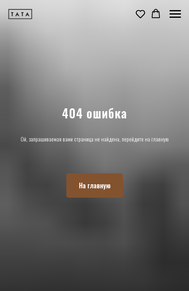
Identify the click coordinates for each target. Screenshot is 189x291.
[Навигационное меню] (175, 14)
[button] (140, 14)
